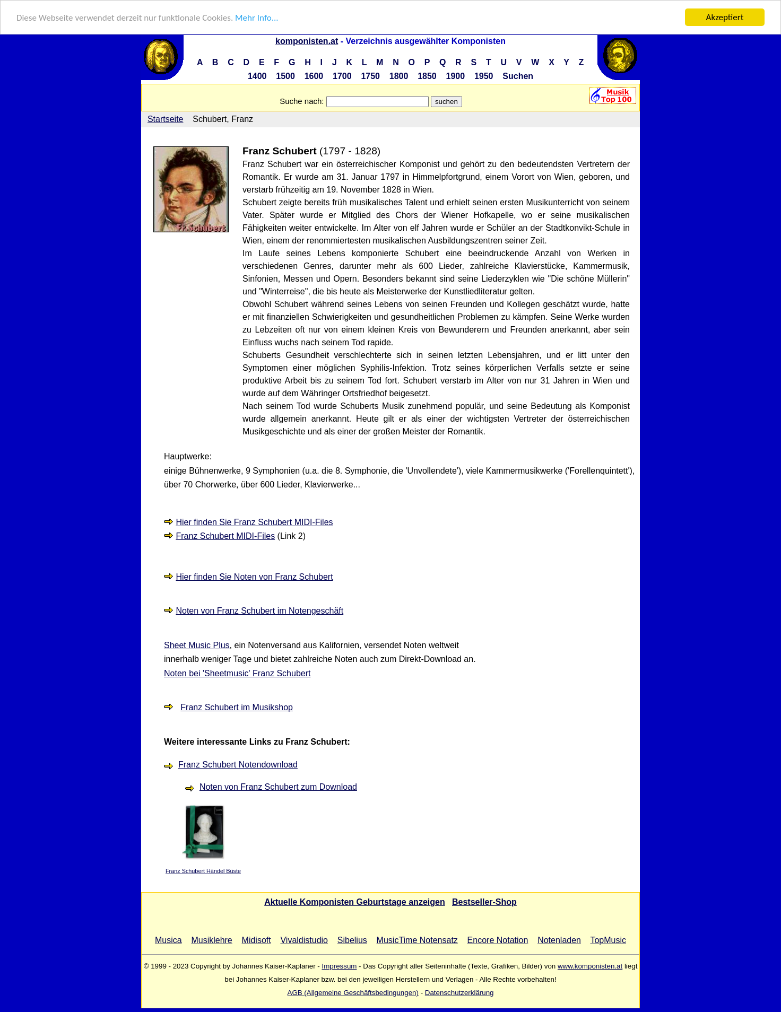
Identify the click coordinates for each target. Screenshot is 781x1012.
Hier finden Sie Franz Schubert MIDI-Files (254, 522)
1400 (257, 76)
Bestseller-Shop (484, 901)
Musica (168, 940)
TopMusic (608, 940)
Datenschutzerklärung (459, 993)
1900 (455, 76)
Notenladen (559, 940)
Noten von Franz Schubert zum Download (278, 786)
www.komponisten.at (590, 966)
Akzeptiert (725, 17)
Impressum (339, 966)
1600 (314, 76)
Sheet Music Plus (197, 645)
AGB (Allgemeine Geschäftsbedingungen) (353, 993)
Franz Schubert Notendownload (238, 764)
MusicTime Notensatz (417, 940)
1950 (483, 76)
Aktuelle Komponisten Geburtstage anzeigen (354, 901)
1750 (370, 76)
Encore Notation (497, 940)
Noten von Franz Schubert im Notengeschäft (259, 610)
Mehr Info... (256, 17)
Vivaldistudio (304, 940)
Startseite (165, 119)
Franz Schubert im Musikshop (236, 707)
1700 (342, 76)
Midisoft (256, 940)
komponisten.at (306, 41)
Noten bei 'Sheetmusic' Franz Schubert (237, 673)
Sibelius (352, 940)
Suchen (517, 76)
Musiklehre (211, 940)
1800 (399, 76)
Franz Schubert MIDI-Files (225, 535)
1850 (427, 76)
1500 (285, 76)
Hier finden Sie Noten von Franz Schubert (254, 576)
